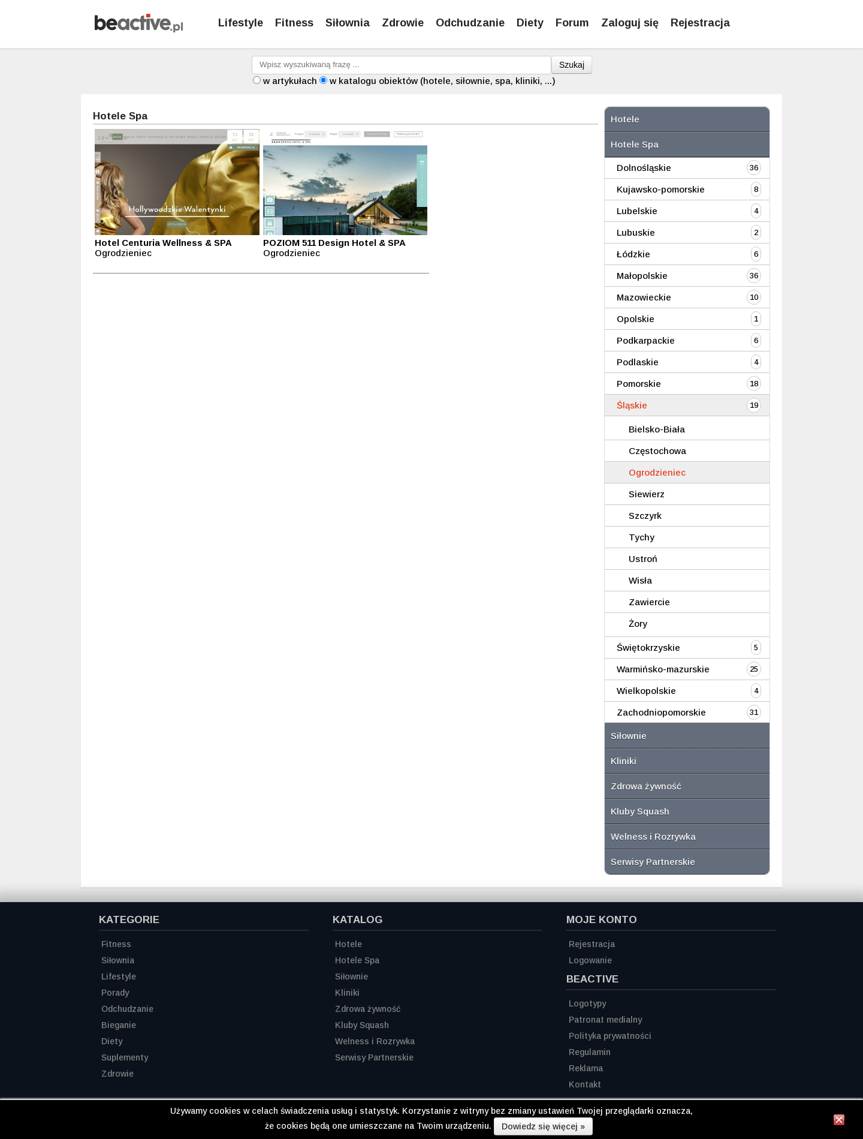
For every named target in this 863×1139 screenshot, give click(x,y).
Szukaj (571, 65)
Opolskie (635, 319)
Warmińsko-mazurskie (663, 669)
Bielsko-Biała (657, 429)
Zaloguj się (630, 23)
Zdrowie (403, 23)
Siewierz (647, 494)
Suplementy (124, 1057)
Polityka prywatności (610, 1036)
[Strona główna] (139, 29)
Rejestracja (592, 944)
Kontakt (585, 1084)
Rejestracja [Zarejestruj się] (700, 23)
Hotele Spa (635, 144)
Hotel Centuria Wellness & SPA (163, 243)
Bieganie (118, 1025)
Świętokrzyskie (648, 647)
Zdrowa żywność (646, 786)
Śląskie (632, 405)
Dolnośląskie (644, 168)
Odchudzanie (470, 23)
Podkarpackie (646, 340)
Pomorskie (639, 383)
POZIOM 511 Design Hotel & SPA (334, 243)
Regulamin (590, 1052)
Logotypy (587, 1003)
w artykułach (290, 81)
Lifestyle (240, 23)
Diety (530, 23)
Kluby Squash (640, 811)
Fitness (294, 23)
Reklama (586, 1068)
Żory (638, 623)
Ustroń (643, 559)
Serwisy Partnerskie (653, 861)
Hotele (625, 119)
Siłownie (629, 736)
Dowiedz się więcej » (543, 1126)
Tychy (641, 537)
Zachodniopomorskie (661, 712)
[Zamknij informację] (839, 1121)
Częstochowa (657, 451)
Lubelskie (637, 211)
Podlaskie (638, 362)
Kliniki (623, 761)
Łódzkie (633, 254)
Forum (572, 23)
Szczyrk (645, 515)
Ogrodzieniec (657, 472)
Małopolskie (642, 276)
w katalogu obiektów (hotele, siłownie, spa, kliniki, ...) (443, 81)
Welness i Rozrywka (653, 836)
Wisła (640, 580)
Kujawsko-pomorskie (661, 189)
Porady (115, 992)
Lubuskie (636, 232)
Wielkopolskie (646, 691)
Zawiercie (649, 602)
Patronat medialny (605, 1019)
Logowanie (590, 960)
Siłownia (347, 23)
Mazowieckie (644, 297)
